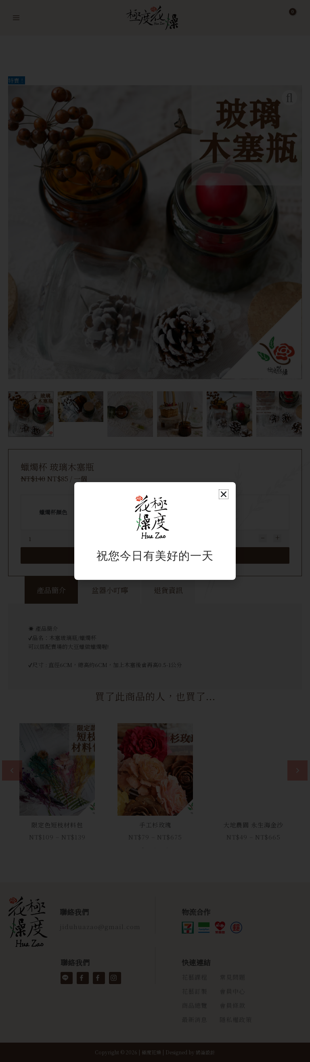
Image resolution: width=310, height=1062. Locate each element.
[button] (224, 494)
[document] (155, 531)
